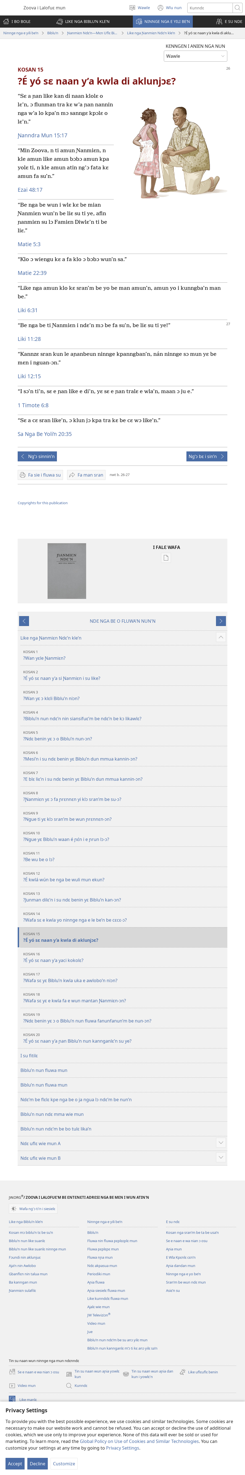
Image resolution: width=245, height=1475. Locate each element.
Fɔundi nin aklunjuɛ (25, 1257)
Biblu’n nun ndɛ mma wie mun (52, 1114)
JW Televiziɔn (98, 1315)
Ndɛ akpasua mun (102, 1265)
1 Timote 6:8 (33, 405)
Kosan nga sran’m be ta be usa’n (192, 1232)
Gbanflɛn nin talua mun (28, 1273)
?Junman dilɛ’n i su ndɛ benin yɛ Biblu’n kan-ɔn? (124, 897)
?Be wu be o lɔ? (124, 857)
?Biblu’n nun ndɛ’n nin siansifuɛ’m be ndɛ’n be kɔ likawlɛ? (124, 716)
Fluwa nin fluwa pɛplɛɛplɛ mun (112, 1240)
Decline (37, 1464)
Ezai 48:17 (30, 189)
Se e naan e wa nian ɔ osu (186, 1240)
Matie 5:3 (29, 244)
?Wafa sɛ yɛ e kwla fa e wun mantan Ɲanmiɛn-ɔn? (124, 998)
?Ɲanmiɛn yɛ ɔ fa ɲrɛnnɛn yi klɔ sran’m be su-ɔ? (124, 796)
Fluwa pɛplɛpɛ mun (103, 1249)
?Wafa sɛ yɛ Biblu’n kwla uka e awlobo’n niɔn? (124, 978)
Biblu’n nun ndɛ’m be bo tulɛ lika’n (55, 1129)
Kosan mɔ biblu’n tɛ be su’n (31, 1232)
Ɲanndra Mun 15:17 (42, 135)
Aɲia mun (174, 1249)
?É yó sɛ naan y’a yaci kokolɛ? (124, 957)
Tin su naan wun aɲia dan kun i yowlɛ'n (148, 1374)
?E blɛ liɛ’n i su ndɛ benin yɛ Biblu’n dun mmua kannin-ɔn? (124, 776)
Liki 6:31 (28, 310)
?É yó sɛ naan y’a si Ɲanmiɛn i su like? (124, 675)
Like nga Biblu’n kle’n (26, 1221)
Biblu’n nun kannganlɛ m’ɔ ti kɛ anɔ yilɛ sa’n (122, 1348)
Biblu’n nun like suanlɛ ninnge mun (37, 1249)
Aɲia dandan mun (180, 1265)
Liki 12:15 (29, 376)
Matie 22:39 (32, 273)
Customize (64, 1464)
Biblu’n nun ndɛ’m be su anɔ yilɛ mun (117, 1339)
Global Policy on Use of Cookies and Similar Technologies (139, 1441)
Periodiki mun (98, 1273)
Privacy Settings (122, 1448)
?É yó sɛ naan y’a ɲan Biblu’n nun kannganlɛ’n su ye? (124, 1038)
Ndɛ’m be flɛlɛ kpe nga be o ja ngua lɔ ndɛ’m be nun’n (76, 1100)
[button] (83, 21)
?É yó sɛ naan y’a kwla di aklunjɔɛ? (124, 937)
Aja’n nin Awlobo (22, 1265)
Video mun (96, 1323)
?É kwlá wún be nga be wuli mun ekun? (124, 877)
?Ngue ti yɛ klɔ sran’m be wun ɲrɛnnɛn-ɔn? (124, 816)
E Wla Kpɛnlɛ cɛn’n (181, 1257)
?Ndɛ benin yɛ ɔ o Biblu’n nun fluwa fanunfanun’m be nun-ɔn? (124, 1018)
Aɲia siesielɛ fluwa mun (106, 1290)
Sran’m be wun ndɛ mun (186, 1282)
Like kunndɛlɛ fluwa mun (107, 1298)
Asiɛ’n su (173, 1290)
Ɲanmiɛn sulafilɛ (22, 1290)
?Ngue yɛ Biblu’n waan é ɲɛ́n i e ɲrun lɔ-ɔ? (124, 836)
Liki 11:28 (29, 339)
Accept (15, 1464)
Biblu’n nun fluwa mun (43, 1070)
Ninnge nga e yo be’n (183, 1273)
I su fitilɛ (29, 1056)
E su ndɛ (173, 1221)
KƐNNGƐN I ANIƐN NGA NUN (195, 46)
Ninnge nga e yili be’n (20, 32)
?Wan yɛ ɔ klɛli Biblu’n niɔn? (124, 695)
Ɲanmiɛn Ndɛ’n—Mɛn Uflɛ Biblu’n (92, 32)
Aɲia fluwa (95, 1282)
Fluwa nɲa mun (100, 1257)
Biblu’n (52, 32)
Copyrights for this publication (43, 502)
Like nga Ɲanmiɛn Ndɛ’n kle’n (151, 32)
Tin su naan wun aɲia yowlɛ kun (92, 1374)
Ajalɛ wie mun (98, 1306)
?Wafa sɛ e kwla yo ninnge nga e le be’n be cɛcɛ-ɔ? (124, 917)
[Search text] (210, 8)
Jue (90, 1331)
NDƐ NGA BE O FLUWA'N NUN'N (123, 621)
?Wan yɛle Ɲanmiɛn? (124, 655)
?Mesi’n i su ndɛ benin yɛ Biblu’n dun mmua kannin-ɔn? (124, 756)
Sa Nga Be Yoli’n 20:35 (45, 434)
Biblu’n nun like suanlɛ (27, 1240)
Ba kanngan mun (23, 1282)
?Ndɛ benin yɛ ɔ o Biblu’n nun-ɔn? (124, 736)
